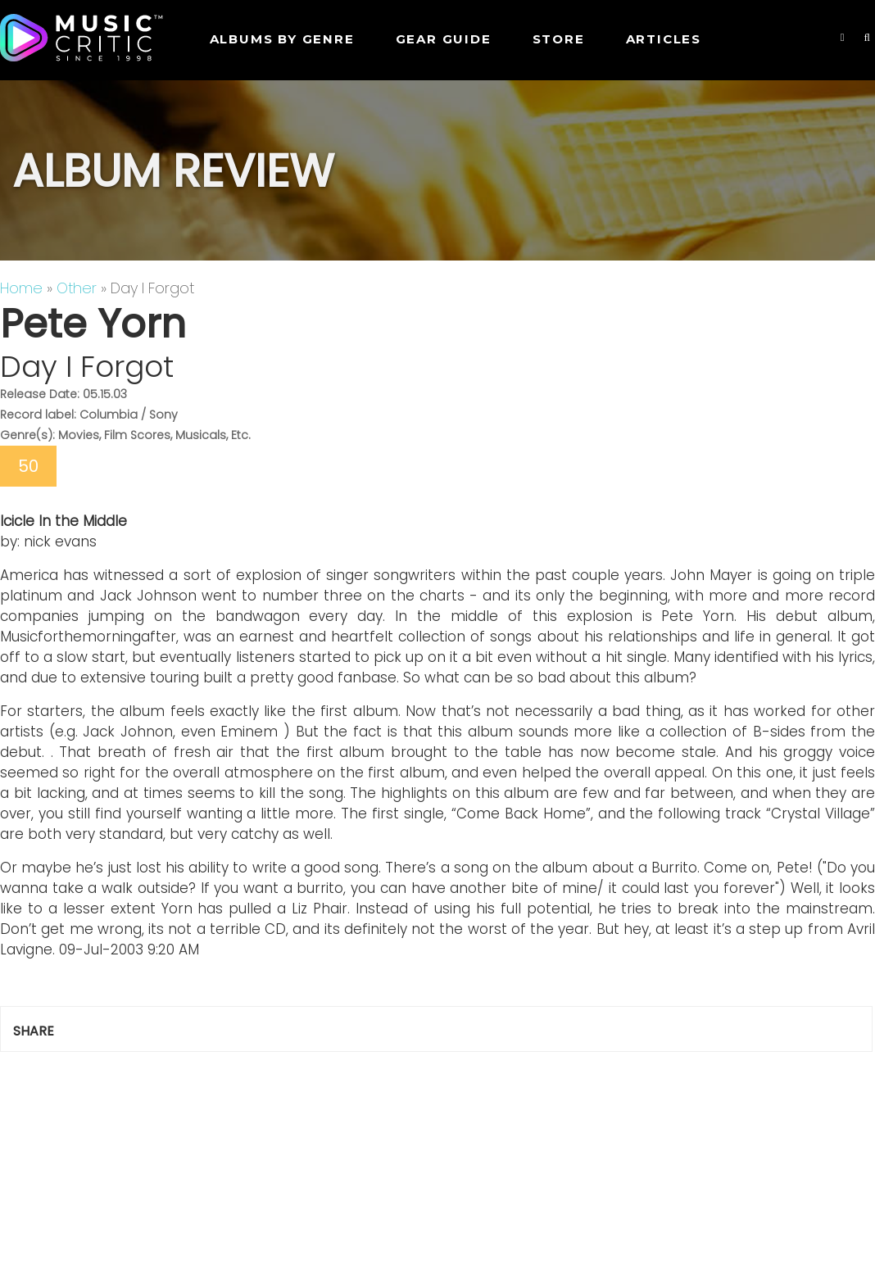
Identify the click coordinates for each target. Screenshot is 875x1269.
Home (21, 288)
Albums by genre (282, 39)
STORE (559, 39)
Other (77, 288)
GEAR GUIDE (444, 39)
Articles (663, 39)
